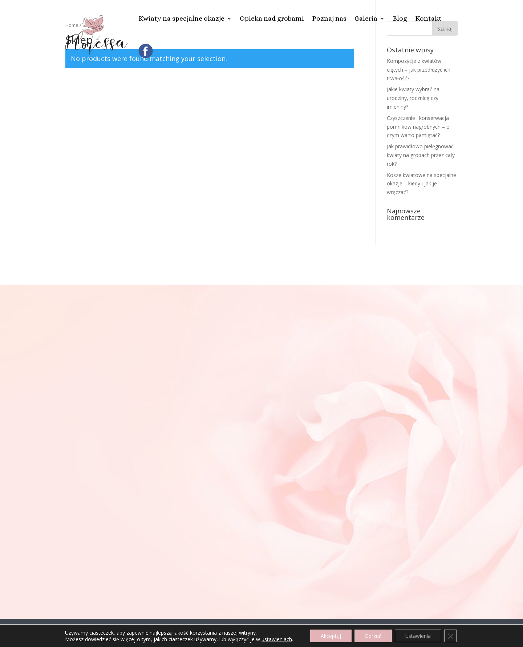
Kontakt (428, 18)
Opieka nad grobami (272, 18)
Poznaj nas (329, 18)
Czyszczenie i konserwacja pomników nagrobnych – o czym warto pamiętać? (418, 126)
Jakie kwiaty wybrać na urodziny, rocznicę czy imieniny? (413, 98)
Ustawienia (418, 635)
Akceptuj (329, 635)
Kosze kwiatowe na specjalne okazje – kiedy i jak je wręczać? (421, 184)
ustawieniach (275, 639)
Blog (400, 18)
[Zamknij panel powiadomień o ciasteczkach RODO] (451, 635)
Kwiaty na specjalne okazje (181, 18)
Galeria (365, 18)
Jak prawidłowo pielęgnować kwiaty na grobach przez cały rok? (421, 155)
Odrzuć (372, 635)
